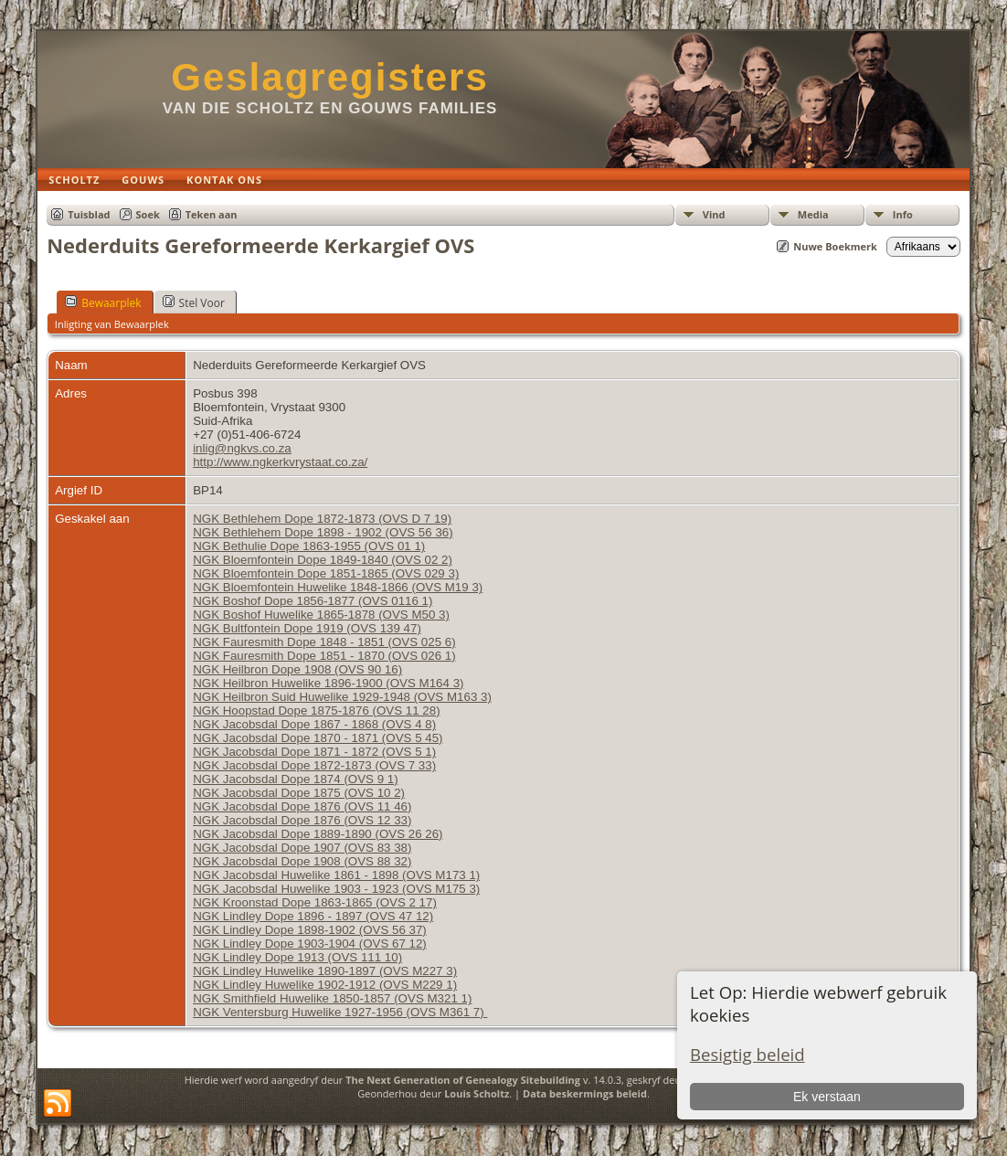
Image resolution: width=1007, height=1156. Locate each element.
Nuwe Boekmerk (835, 246)
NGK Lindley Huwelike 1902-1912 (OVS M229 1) (325, 985)
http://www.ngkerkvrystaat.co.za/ (280, 462)
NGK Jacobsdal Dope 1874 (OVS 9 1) (295, 779)
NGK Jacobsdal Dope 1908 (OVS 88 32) (302, 861)
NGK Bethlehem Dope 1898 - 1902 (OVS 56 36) (323, 532)
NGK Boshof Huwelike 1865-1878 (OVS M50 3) (321, 614)
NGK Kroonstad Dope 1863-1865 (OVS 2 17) (315, 902)
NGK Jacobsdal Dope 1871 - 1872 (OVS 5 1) (314, 751)
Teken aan (212, 214)
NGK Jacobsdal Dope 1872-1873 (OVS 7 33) (314, 765)
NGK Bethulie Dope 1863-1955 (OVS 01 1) (309, 546)
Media (813, 214)
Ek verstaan (827, 1096)
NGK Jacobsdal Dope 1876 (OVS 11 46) (302, 806)
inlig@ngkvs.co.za (242, 448)
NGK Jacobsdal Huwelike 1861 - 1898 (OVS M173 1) (336, 875)
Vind (714, 214)
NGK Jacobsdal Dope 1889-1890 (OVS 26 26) (317, 834)
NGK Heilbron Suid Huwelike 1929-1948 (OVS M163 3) (342, 697)
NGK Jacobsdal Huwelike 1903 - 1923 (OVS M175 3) (336, 889)
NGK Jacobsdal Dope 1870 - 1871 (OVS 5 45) (317, 738)
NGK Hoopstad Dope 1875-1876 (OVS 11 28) (316, 710)
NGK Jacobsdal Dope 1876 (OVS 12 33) (302, 820)
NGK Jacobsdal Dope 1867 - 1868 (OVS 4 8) (314, 724)
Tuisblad (89, 214)
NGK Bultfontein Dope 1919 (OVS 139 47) (307, 628)
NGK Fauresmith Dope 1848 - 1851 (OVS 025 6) (324, 642)
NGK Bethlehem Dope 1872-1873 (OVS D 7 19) (322, 518)
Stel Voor (194, 302)
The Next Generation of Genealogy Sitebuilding (462, 1080)
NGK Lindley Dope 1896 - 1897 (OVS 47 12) (313, 916)
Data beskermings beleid (585, 1093)
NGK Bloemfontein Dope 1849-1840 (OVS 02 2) (322, 560)
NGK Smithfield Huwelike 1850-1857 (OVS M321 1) (332, 998)
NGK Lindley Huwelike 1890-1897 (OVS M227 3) (325, 971)
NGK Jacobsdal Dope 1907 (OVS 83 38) (302, 847)
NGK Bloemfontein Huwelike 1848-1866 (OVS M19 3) (337, 587)
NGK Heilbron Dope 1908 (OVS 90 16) (297, 669)
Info (903, 214)
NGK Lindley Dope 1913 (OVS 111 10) (297, 957)
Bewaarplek (103, 302)
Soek (148, 214)
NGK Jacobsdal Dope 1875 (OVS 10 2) (299, 793)
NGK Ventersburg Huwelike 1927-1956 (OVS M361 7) (340, 1012)
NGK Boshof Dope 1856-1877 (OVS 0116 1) (312, 601)
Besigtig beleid (747, 1054)
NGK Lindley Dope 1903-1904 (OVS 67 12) (310, 943)
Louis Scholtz (476, 1093)
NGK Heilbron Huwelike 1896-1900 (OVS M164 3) (328, 683)
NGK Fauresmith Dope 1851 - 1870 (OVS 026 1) (324, 656)
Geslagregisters (330, 77)
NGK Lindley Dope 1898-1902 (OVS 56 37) (310, 930)
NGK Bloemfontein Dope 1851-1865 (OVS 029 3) (326, 573)
